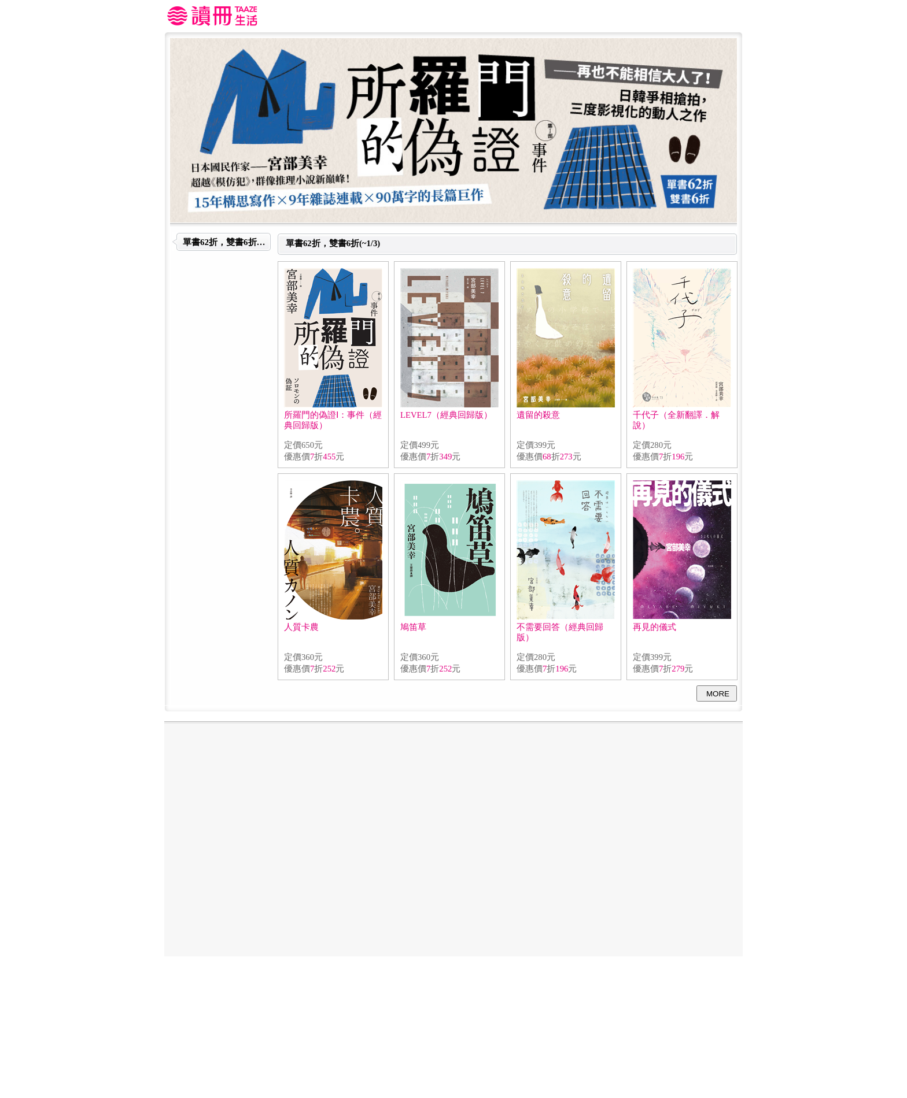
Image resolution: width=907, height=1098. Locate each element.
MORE (717, 693)
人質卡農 (301, 627)
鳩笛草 (413, 627)
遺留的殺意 (538, 415)
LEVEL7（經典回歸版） (446, 415)
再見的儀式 (654, 627)
